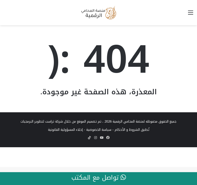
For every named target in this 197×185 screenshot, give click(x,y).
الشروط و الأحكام (127, 129)
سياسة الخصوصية (98, 129)
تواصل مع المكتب (98, 177)
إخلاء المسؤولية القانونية (65, 129)
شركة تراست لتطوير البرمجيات (42, 121)
